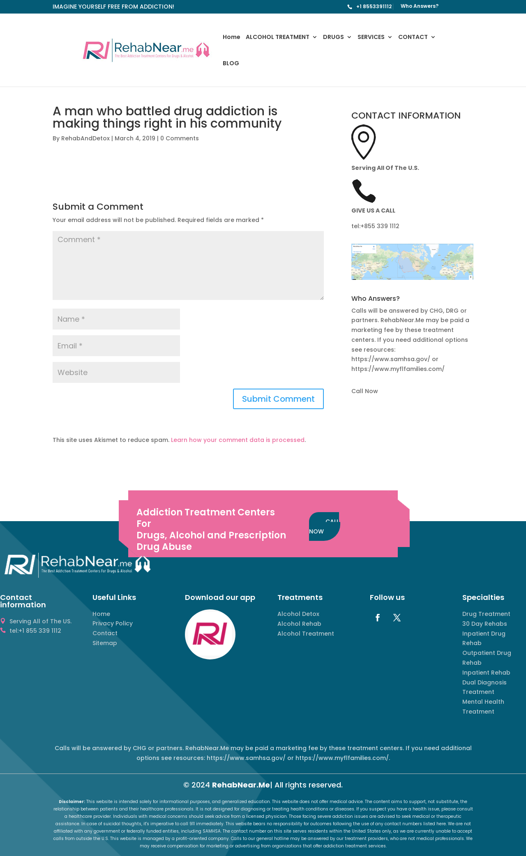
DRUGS (333, 37)
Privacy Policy (112, 623)
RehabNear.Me (241, 785)
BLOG (231, 63)
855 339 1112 (381, 226)
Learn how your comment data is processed (238, 440)
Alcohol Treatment (305, 633)
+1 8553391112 (374, 6)
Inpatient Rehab (486, 672)
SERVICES (371, 37)
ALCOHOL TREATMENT (277, 37)
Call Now (364, 391)
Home (231, 37)
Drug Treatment (486, 614)
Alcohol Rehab (299, 624)
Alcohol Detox (298, 614)
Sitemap (104, 643)
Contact (105, 633)
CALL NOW (324, 526)
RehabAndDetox (85, 138)
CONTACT (413, 37)
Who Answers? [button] (375, 299)
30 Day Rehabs (484, 624)
